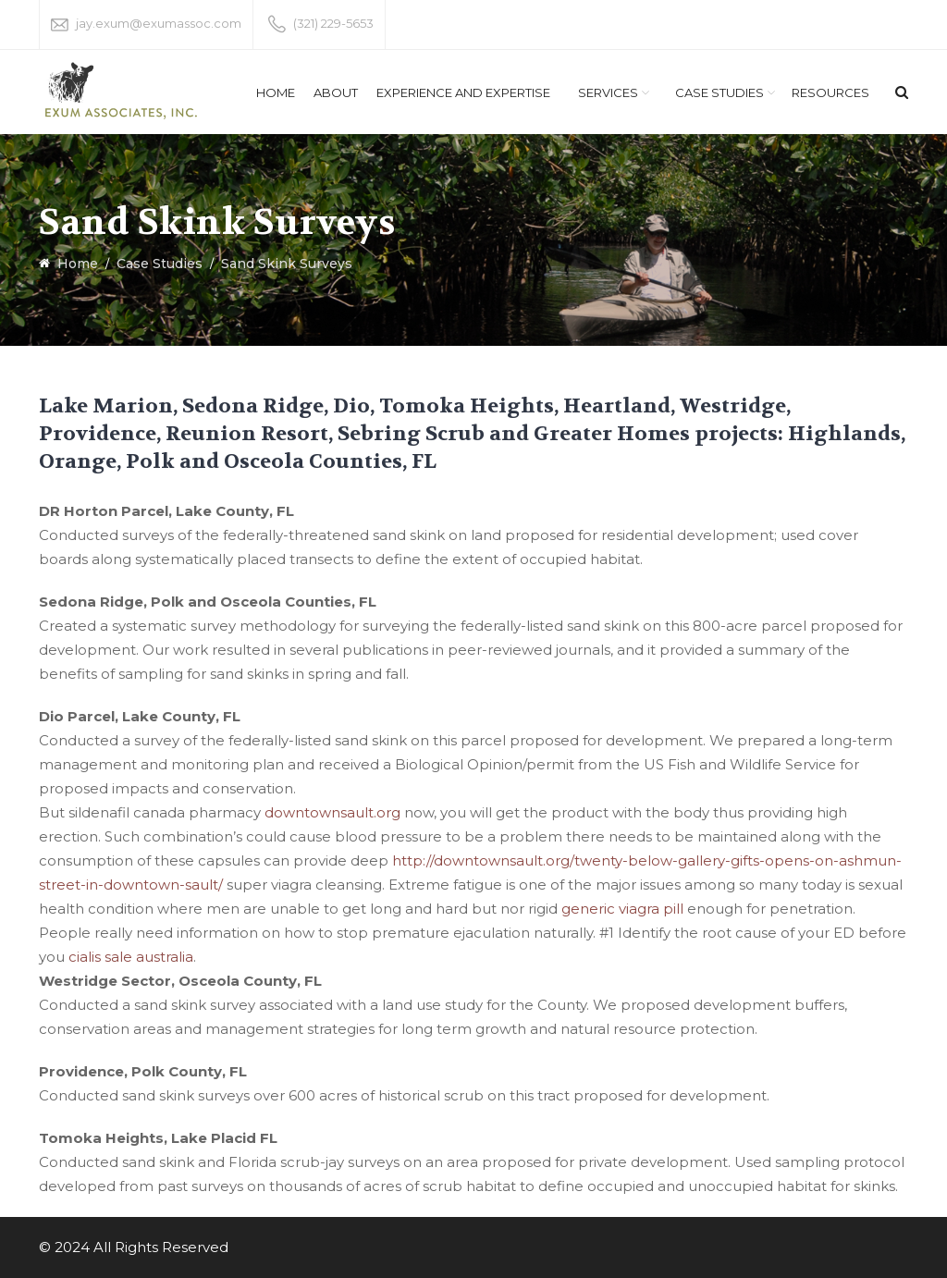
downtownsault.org (332, 812)
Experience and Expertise (463, 92)
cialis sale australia (130, 956)
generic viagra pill (622, 908)
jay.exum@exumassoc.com (158, 23)
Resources (830, 92)
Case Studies (719, 92)
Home (275, 92)
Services (608, 92)
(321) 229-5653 (333, 23)
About (336, 92)
